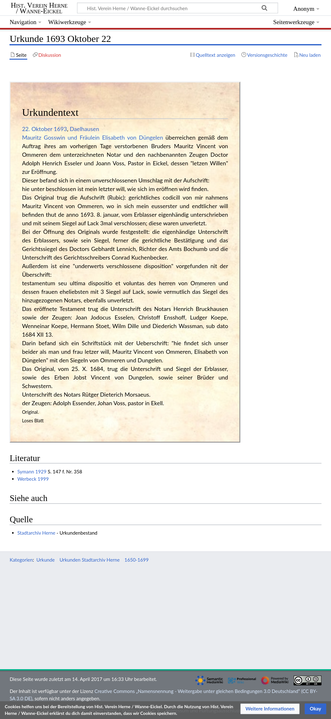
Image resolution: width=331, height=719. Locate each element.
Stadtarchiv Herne (36, 533)
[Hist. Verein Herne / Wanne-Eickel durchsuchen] (177, 8)
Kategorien (21, 560)
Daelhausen (84, 128)
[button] (270, 708)
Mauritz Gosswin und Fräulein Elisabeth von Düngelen (92, 137)
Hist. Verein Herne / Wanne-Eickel (39, 8)
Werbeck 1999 (33, 479)
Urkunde (45, 560)
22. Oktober (37, 128)
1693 (60, 128)
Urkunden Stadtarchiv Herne (90, 560)
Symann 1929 (32, 471)
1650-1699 (137, 560)
